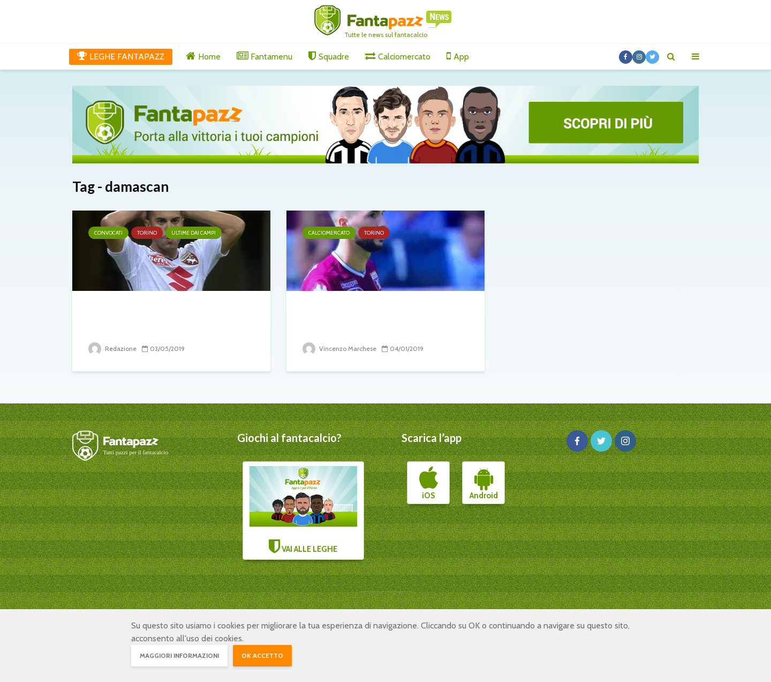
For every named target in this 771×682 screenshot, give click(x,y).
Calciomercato (329, 232)
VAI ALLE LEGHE (304, 510)
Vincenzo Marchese (339, 348)
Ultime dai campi (193, 232)
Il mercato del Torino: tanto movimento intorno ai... (375, 319)
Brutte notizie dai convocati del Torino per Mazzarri (162, 319)
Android (484, 483)
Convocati (108, 232)
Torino (147, 232)
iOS (428, 483)
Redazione (112, 348)
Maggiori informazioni (179, 655)
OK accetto (262, 655)
